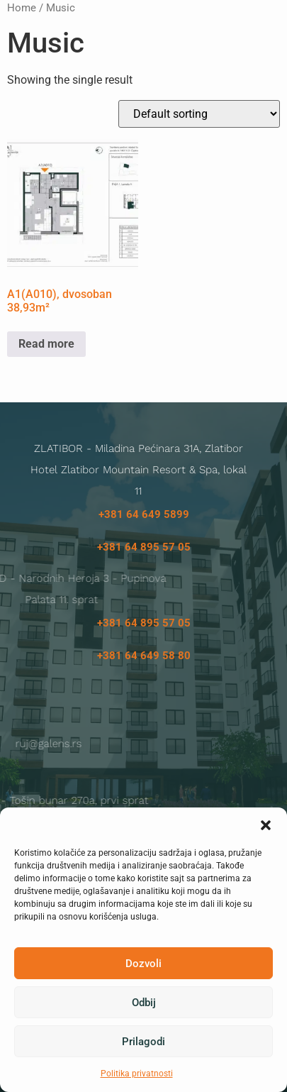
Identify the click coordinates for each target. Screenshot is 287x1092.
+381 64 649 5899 (144, 514)
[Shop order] (199, 114)
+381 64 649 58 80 (144, 655)
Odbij (144, 1002)
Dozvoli (143, 963)
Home (21, 7)
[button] (266, 825)
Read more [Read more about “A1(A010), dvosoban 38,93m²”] (46, 344)
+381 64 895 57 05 (144, 547)
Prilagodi (143, 1041)
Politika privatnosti (137, 1074)
